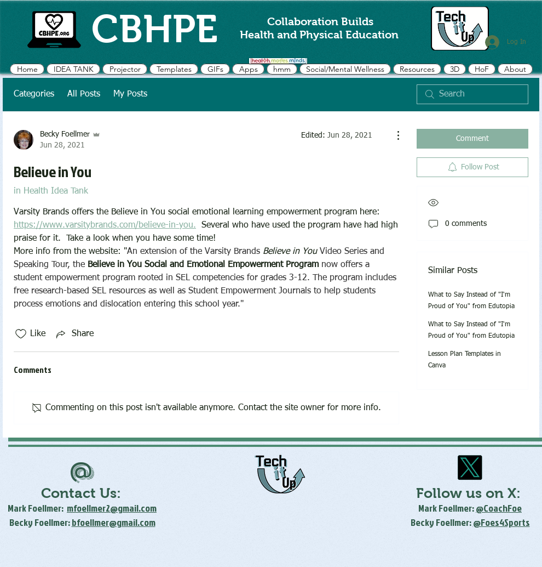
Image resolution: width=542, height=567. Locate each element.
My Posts (130, 94)
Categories (34, 94)
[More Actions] (392, 135)
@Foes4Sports (501, 522)
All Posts (83, 94)
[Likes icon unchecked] (21, 334)
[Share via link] (74, 334)
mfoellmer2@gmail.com (112, 508)
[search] (472, 94)
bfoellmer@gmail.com (113, 522)
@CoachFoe (499, 508)
